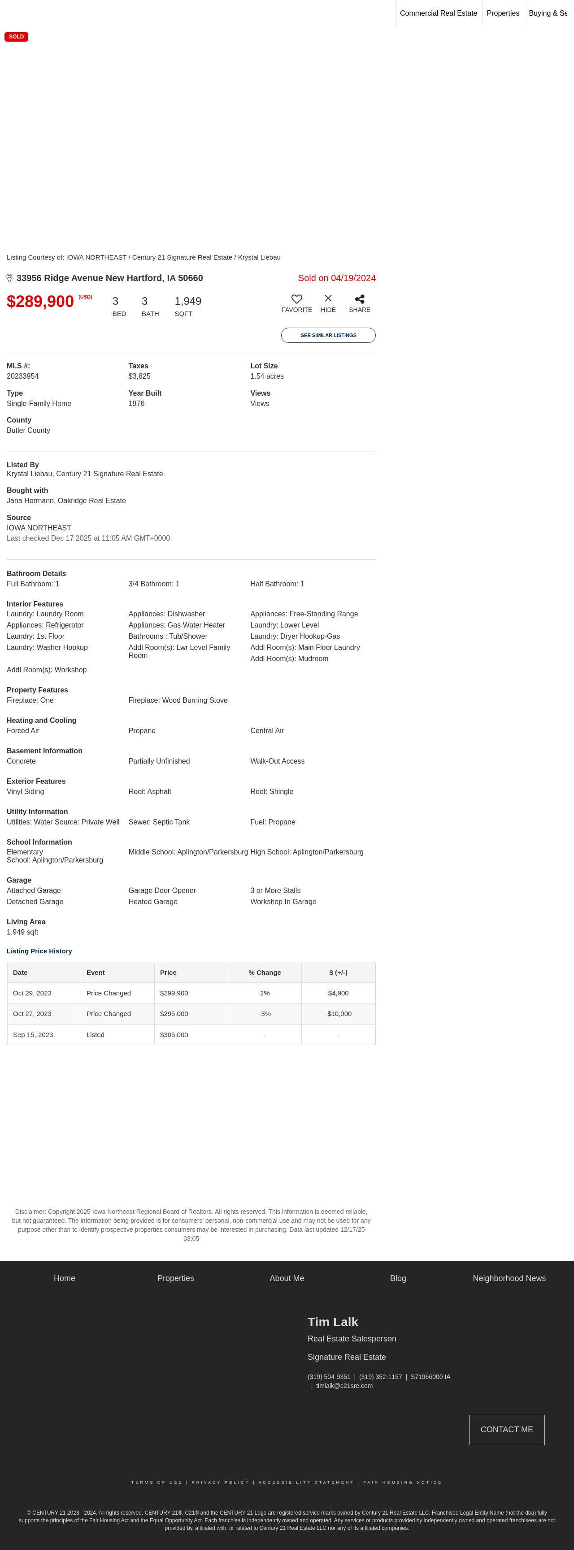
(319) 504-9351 (329, 1376)
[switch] (297, 307)
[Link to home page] (11, 13)
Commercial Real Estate (439, 13)
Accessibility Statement (307, 1482)
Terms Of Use (157, 1482)
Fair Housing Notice (403, 1482)
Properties (503, 13)
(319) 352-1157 (380, 1376)
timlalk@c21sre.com (344, 1385)
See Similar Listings (329, 335)
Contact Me (507, 1429)
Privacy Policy (221, 1482)
